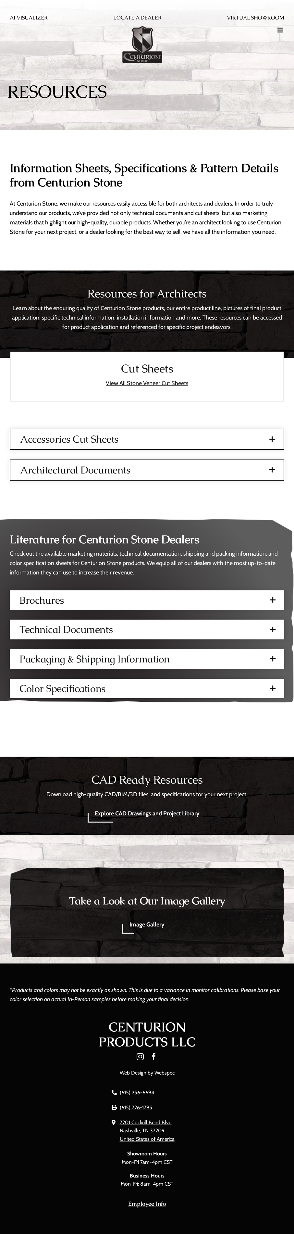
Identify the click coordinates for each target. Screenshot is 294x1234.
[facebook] (153, 1056)
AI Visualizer (29, 17)
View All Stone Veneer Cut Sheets (147, 383)
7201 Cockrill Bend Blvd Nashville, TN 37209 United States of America (147, 1130)
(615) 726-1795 (136, 1107)
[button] (147, 439)
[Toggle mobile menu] (280, 30)
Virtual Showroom (255, 17)
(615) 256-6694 (137, 1092)
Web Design (133, 1073)
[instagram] (140, 1056)
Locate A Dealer (137, 17)
